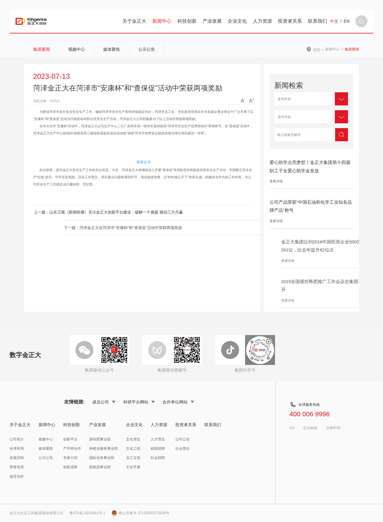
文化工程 (133, 448)
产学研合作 (72, 448)
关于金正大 (134, 21)
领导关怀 (17, 477)
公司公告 (182, 439)
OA (291, 428)
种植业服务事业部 (103, 448)
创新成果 (70, 467)
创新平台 (70, 439)
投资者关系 (290, 21)
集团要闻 (41, 49)
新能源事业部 (100, 467)
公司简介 (17, 439)
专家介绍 (70, 458)
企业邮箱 (310, 428)
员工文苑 (133, 458)
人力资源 (262, 21)
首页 (316, 50)
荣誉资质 (17, 467)
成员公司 (103, 402)
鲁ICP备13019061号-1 (87, 513)
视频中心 (76, 49)
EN (346, 21)
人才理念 (158, 439)
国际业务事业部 (101, 458)
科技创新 (187, 21)
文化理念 (133, 439)
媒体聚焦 (111, 49)
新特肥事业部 (100, 439)
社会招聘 (158, 458)
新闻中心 (161, 21)
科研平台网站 (139, 402)
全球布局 (17, 448)
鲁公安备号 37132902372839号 (140, 513)
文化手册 (133, 467)
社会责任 (182, 448)
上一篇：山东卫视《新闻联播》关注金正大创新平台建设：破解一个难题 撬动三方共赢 (101, 212)
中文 (334, 21)
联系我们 (317, 21)
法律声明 (333, 428)
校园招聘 (158, 448)
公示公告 (146, 49)
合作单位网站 (178, 402)
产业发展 (212, 21)
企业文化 (237, 21)
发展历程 (17, 458)
